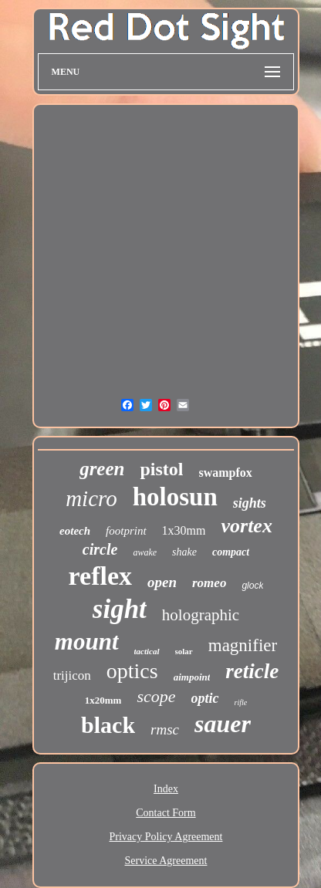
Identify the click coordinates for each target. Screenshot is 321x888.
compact (230, 552)
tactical (147, 651)
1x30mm (184, 530)
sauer (222, 724)
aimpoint (192, 677)
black (108, 725)
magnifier (242, 645)
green (101, 468)
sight (120, 609)
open (162, 582)
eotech (74, 531)
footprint (126, 531)
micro (91, 498)
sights (249, 503)
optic (205, 698)
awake (145, 552)
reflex (100, 576)
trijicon (72, 675)
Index (166, 789)
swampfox (225, 472)
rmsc (164, 729)
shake (184, 552)
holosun (175, 497)
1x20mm (103, 700)
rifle (241, 702)
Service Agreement (166, 860)
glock (252, 585)
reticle (252, 671)
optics (132, 671)
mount (87, 641)
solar (184, 651)
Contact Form (165, 813)
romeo (209, 583)
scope (156, 696)
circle (100, 549)
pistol (161, 469)
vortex (246, 526)
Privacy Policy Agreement (166, 836)
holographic (200, 615)
